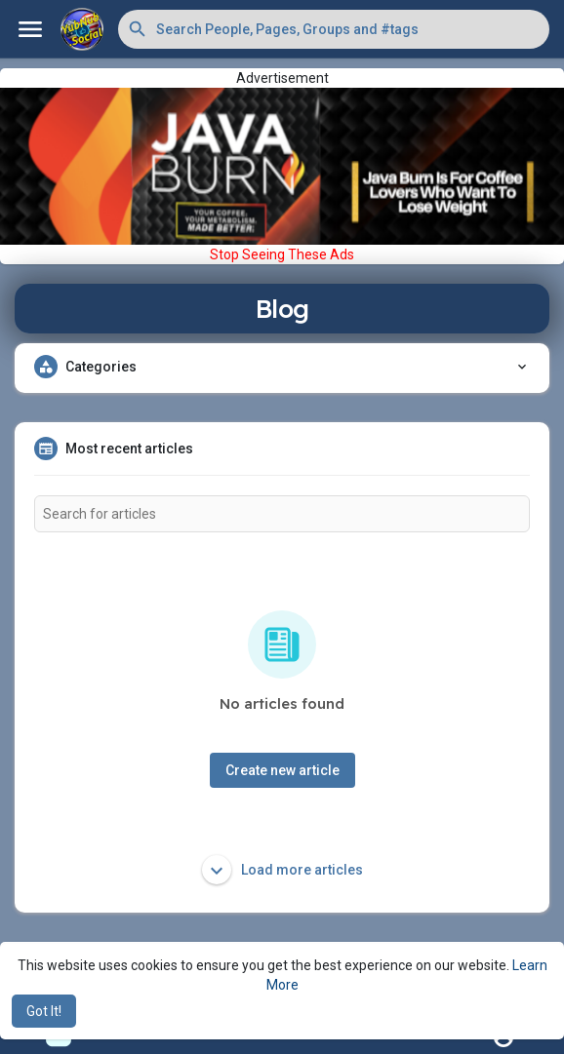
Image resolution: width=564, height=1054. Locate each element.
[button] (333, 29)
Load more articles (282, 869)
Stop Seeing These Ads (282, 254)
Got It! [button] (43, 1011)
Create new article (282, 770)
